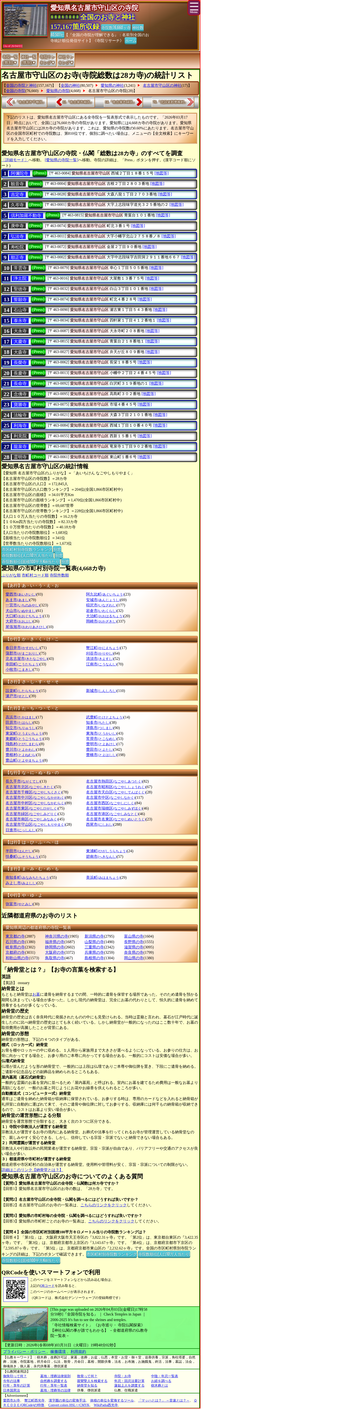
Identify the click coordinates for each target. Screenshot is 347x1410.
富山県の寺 (133, 936)
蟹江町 (103, 648)
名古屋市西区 (110, 803)
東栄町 (24, 733)
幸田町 (23, 664)
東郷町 (24, 739)
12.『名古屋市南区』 (78, 102)
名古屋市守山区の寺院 (107, 91)
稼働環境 (58, 1352)
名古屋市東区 (32, 808)
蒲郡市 (23, 653)
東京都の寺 (15, 936)
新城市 (101, 691)
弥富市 (19, 904)
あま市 (17, 600)
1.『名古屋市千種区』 (29, 102)
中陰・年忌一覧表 (164, 1376)
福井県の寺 (54, 942)
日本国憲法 (11, 1390)
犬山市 (21, 611)
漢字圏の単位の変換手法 (67, 1400)
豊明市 (101, 744)
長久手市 (23, 781)
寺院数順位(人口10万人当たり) (27, 555)
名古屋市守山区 (35, 824)
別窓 (57, 549)
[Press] (40, 173)
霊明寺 (20, 457)
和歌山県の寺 (17, 958)
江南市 (101, 664)
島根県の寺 (94, 958)
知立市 (21, 728)
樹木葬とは (159, 1385)
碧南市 (101, 856)
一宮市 (23, 605)
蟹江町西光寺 (34, 1400)
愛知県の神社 (112, 85)
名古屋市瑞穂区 (114, 808)
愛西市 (21, 594)
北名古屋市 (26, 659)
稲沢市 (101, 605)
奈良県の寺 (133, 952)
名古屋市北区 (30, 787)
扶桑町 (23, 856)
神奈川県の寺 (56, 936)
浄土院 (20, 278)
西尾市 (99, 824)
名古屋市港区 (112, 814)
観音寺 (17, 183)
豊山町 (24, 760)
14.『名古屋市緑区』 (120, 102)
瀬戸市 (17, 696)
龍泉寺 (20, 446)
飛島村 (23, 744)
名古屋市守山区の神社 (162, 85)
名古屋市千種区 (34, 792)
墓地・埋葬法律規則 (55, 1376)
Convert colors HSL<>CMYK (69, 1405)
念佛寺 (20, 394)
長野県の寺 (133, 942)
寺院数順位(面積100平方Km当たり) (31, 561)
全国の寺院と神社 (21, 85)
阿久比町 (105, 594)
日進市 (21, 830)
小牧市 (19, 669)
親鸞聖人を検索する (92, 1381)
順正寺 (17, 257)
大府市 (19, 621)
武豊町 (104, 717)
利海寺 (20, 425)
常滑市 (101, 739)
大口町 (24, 616)
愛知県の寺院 (57, 91)
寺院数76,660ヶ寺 (116, 27)
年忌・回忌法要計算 (129, 1381)
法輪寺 (20, 415)
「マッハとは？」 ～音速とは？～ (164, 1400)
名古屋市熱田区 (114, 781)
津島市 (99, 728)
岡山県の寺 (133, 958)
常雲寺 (20, 268)
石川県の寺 (15, 942)
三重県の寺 (94, 947)
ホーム (130, 40)
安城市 (103, 600)
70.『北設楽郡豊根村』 (170, 102)
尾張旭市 (26, 627)
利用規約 (78, 1352)
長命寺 (20, 383)
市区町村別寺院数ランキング (27, 549)
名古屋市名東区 (116, 819)
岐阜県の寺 (15, 947)
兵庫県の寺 (94, 952)
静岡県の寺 (54, 947)
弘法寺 (17, 236)
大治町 (104, 616)
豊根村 (21, 755)
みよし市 (21, 883)
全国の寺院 (15, 91)
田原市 (19, 722)
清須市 (99, 659)
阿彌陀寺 (19, 173)
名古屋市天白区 (116, 792)
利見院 (20, 436)
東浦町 (106, 851)
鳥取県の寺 (54, 958)
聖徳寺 (20, 289)
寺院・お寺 (122, 1376)
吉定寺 (17, 194)
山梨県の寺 (94, 942)
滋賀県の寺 (133, 947)
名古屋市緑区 (32, 814)
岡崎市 (101, 621)
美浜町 (103, 877)
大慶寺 (20, 341)
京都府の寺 (15, 952)
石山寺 (20, 310)
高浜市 (21, 717)
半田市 (19, 851)
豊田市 (99, 749)
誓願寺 (20, 299)
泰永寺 (20, 320)
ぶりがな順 (11, 575)
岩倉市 (101, 611)
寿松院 (17, 247)
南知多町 (28, 877)
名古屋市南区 (32, 819)
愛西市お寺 (11, 1400)
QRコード (47, 1286)
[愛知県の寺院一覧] (61, 160)
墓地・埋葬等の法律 (55, 1390)
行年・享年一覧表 (53, 1385)
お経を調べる (161, 1381)
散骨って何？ (87, 1376)
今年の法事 (11, 1381)
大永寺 (20, 331)
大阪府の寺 (54, 952)
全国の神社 (70, 85)
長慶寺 (20, 373)
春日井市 (23, 648)
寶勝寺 (20, 404)
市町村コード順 (35, 575)
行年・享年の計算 (16, 1385)
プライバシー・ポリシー (25, 1352)
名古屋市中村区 (35, 803)
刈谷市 (99, 653)
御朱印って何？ (15, 1376)
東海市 (101, 733)
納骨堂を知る (87, 1385)
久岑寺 (17, 204)
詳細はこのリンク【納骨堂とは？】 (32, 1170)
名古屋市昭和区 (116, 787)
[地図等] (161, 173)
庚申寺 (17, 225)
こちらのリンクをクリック (103, 1205)
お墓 (36, 994)
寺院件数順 (59, 575)
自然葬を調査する (53, 1381)
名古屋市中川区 (35, 797)
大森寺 (20, 352)
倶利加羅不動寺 (26, 215)
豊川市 (21, 749)
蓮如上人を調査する (129, 1385)
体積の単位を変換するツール (112, 1400)
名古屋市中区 (110, 797)
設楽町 (23, 691)
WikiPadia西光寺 (106, 1405)
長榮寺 (20, 362)
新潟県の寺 (94, 936)
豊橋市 (101, 755)
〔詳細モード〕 (14, 160)
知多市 (98, 722)
